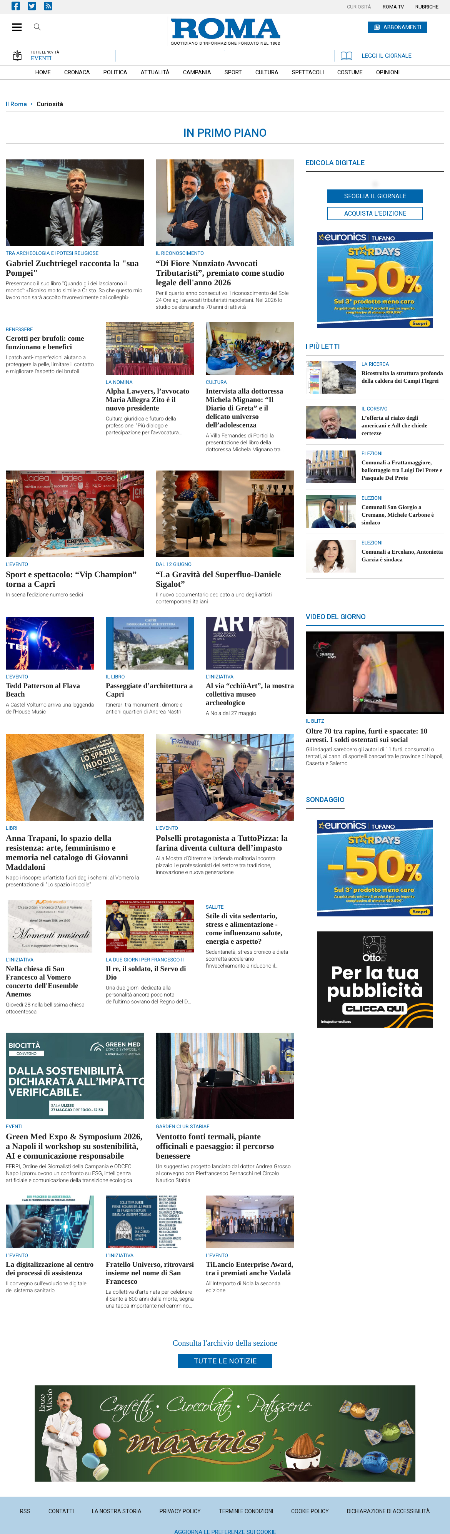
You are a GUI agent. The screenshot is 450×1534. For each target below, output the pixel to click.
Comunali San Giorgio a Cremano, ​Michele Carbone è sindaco (398, 515)
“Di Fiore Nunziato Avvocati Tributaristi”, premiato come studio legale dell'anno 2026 (220, 272)
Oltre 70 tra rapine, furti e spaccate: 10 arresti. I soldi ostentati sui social (366, 735)
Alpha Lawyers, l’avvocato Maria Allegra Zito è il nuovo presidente (147, 399)
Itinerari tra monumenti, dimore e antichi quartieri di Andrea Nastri (144, 708)
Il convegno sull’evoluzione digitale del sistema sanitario (46, 1287)
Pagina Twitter (36, 6)
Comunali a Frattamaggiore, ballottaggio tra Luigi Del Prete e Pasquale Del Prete (402, 470)
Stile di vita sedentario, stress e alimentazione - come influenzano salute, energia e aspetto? (244, 929)
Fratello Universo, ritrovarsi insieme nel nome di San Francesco (150, 1273)
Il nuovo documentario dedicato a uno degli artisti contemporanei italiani (214, 598)
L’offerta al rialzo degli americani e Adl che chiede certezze (394, 426)
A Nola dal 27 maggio (231, 713)
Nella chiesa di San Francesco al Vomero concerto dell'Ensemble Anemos (42, 981)
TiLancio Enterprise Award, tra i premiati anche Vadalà (249, 1269)
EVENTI (41, 58)
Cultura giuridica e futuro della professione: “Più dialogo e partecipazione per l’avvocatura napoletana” (142, 426)
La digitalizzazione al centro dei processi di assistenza (49, 1269)
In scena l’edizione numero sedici (44, 595)
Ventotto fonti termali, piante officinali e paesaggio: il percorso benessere (215, 1146)
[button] (14, 23)
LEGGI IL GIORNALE (376, 56)
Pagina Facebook (20, 6)
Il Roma (16, 104)
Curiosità (50, 104)
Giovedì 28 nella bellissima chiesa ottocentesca (45, 1008)
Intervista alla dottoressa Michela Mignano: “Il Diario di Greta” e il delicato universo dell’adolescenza (244, 408)
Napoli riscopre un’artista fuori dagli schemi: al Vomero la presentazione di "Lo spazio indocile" (72, 881)
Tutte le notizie (225, 1360)
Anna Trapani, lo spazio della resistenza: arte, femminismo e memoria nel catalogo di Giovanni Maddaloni (67, 852)
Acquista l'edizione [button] (375, 213)
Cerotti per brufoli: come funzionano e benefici (45, 343)
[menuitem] (359, 7)
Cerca (37, 28)
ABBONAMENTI (402, 27)
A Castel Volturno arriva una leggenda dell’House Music (50, 708)
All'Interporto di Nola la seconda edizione (243, 1287)
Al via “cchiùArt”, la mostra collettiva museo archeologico (250, 694)
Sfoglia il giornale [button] (375, 196)
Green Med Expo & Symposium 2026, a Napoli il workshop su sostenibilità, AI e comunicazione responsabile (74, 1146)
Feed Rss (52, 6)
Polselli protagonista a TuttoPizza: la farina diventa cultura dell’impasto (222, 842)
